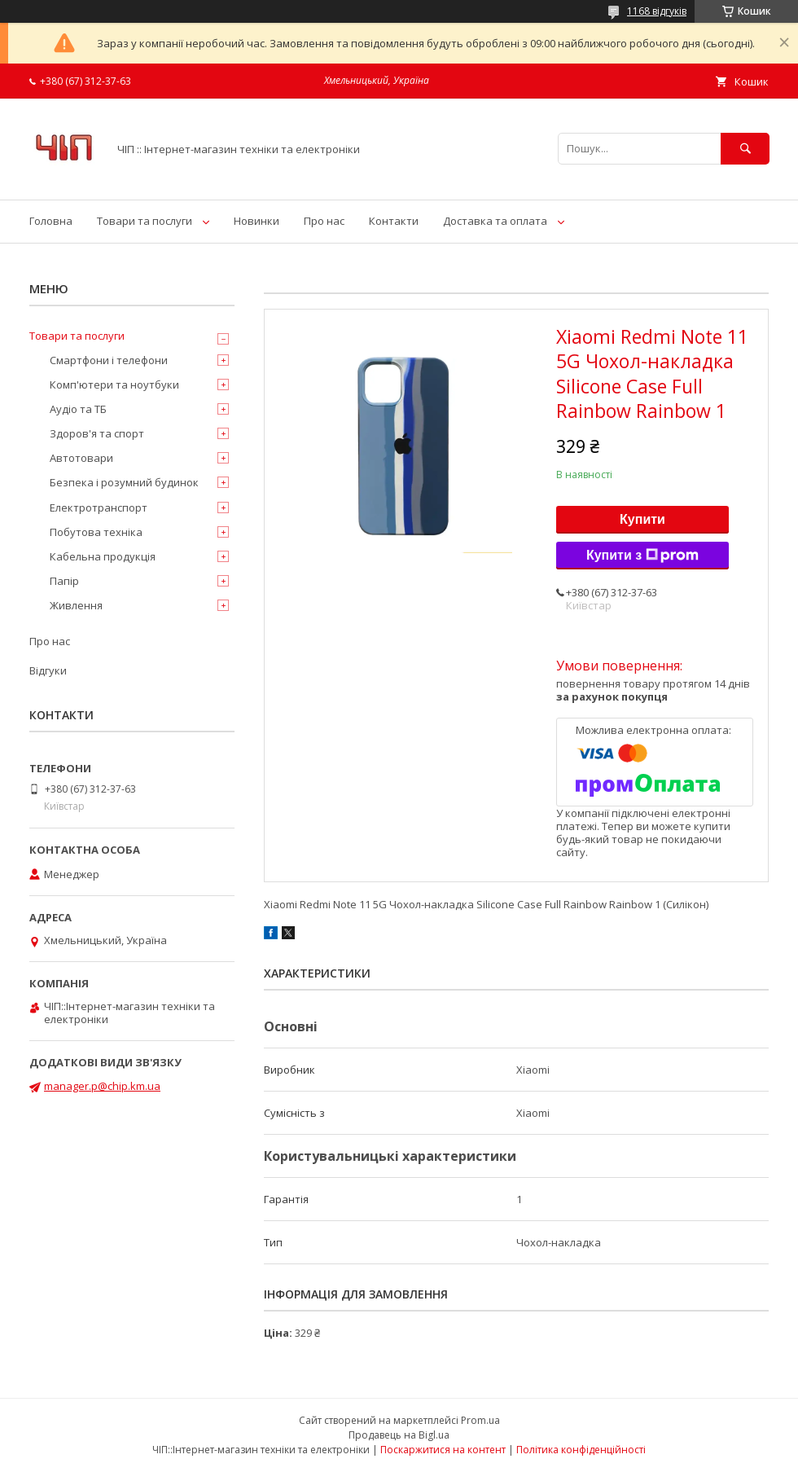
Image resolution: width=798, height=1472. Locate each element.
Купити (642, 519)
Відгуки (48, 670)
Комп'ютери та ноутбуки (114, 384)
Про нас (324, 220)
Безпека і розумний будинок (124, 482)
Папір (64, 580)
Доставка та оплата (495, 220)
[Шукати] (745, 149)
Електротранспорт (98, 507)
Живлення (76, 605)
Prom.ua (480, 1420)
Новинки (256, 220)
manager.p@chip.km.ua (102, 1085)
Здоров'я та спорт (97, 433)
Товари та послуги (144, 220)
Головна (50, 220)
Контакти (394, 220)
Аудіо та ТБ (78, 409)
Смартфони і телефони (109, 360)
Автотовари (81, 457)
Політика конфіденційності (581, 1450)
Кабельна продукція (103, 556)
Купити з (642, 555)
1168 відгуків (656, 11)
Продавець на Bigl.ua (399, 1435)
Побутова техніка (96, 532)
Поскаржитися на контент (443, 1450)
